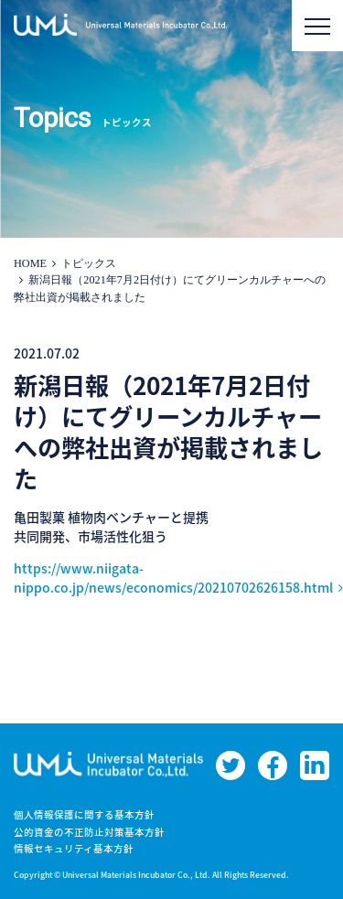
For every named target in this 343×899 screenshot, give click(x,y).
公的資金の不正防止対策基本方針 (89, 832)
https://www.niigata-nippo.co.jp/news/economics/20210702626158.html (173, 577)
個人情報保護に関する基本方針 (84, 814)
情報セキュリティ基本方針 (74, 848)
